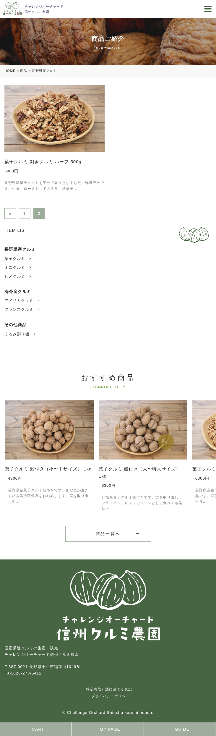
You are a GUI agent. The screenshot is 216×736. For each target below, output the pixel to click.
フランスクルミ (18, 310)
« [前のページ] (10, 213)
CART (38, 729)
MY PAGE (110, 729)
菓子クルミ (14, 259)
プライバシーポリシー (110, 696)
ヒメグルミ (14, 276)
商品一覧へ (108, 533)
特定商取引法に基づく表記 (109, 689)
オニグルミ (14, 268)
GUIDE (182, 729)
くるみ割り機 (16, 334)
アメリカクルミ (18, 301)
